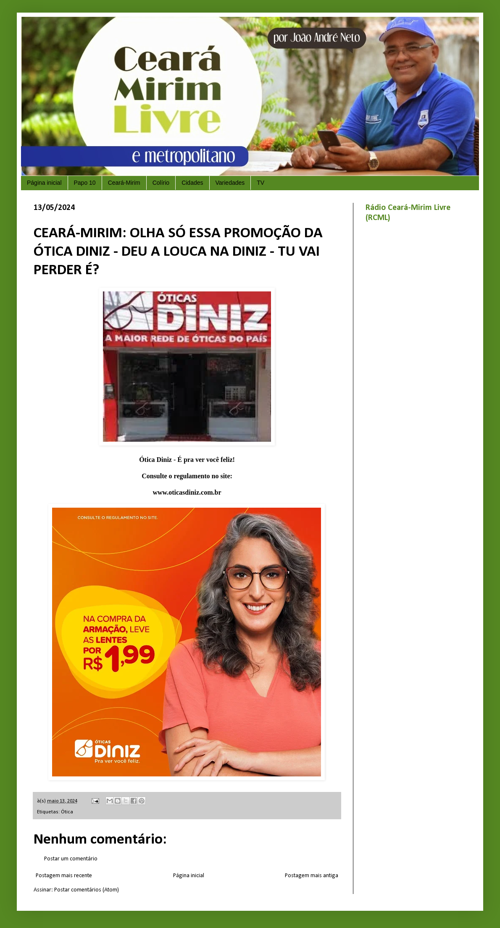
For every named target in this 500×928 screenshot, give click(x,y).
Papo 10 (85, 182)
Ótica (67, 812)
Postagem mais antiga (311, 876)
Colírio (161, 182)
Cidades (192, 182)
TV (260, 182)
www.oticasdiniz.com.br (187, 492)
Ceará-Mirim (124, 182)
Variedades (230, 182)
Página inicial (44, 182)
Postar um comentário (70, 859)
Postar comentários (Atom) (86, 890)
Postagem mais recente (64, 876)
